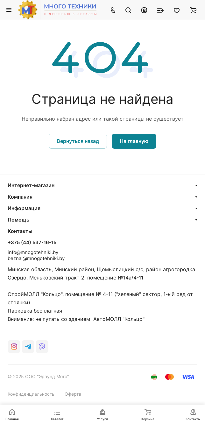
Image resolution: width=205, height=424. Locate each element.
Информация (24, 208)
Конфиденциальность (31, 394)
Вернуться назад (78, 141)
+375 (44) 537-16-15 (32, 242)
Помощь (18, 219)
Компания (20, 197)
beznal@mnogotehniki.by (36, 258)
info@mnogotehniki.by (33, 252)
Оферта (73, 394)
